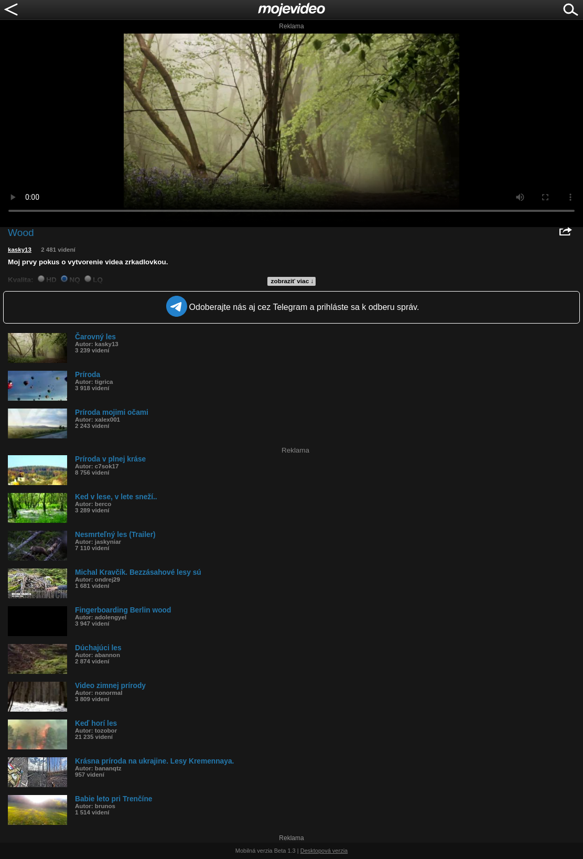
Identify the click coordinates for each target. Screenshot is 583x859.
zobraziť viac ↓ (292, 281)
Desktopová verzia (324, 850)
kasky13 (19, 249)
